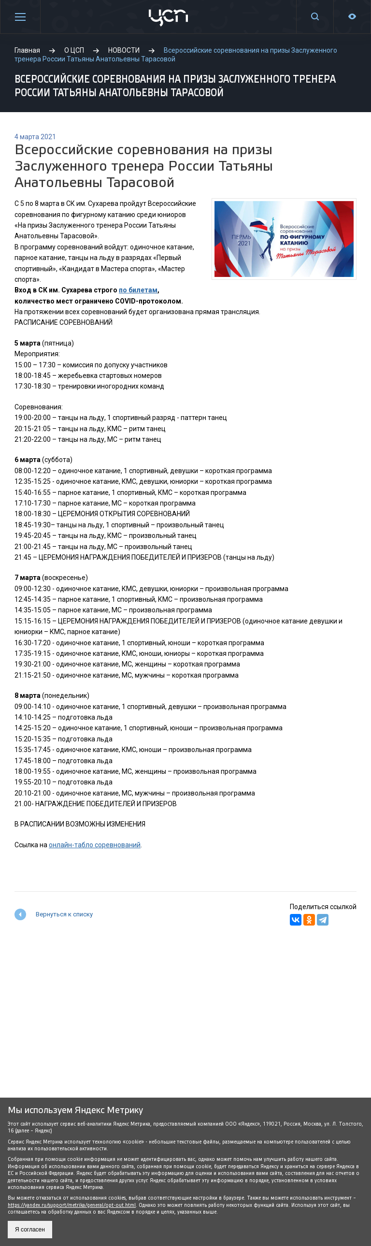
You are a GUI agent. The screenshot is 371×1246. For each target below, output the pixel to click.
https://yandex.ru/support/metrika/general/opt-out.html (72, 1205)
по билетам (138, 290)
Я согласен (30, 1229)
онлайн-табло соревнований (95, 845)
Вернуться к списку (64, 914)
